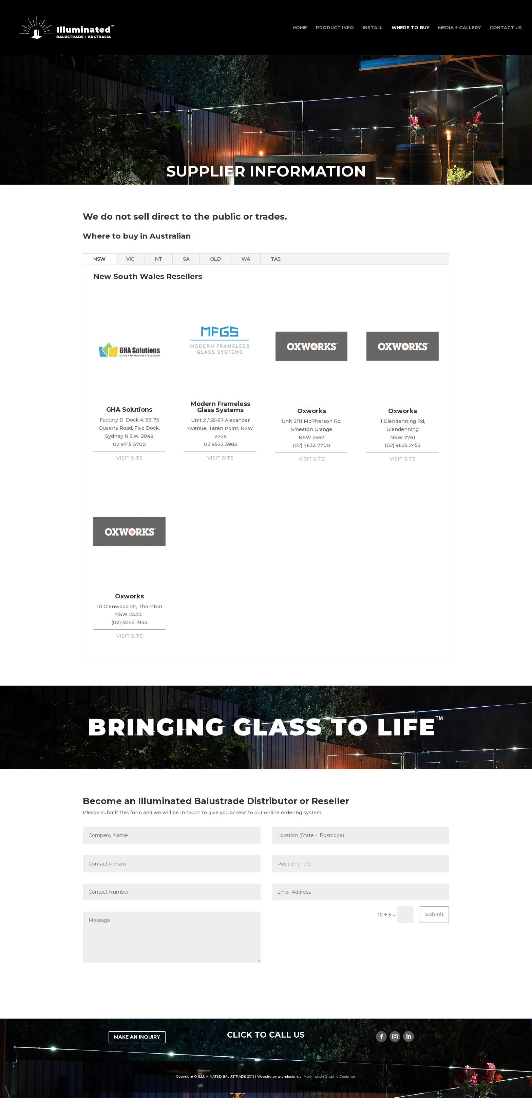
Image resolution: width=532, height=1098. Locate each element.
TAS (276, 259)
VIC (130, 259)
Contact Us (506, 27)
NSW (99, 259)
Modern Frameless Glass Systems (220, 407)
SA (186, 259)
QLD (215, 259)
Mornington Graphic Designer (329, 1076)
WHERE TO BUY (410, 27)
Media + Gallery (459, 27)
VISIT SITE (129, 458)
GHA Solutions (129, 409)
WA (246, 259)
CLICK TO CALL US (266, 1035)
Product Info (335, 27)
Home (299, 27)
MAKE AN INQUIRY (137, 1037)
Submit (434, 914)
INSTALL (373, 27)
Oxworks (311, 411)
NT (158, 259)
